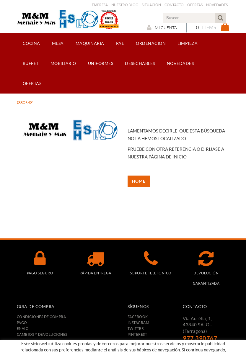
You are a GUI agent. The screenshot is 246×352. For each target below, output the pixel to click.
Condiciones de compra (41, 317)
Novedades (217, 5)
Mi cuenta (162, 27)
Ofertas (195, 5)
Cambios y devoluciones (42, 334)
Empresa (100, 5)
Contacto (174, 5)
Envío (23, 328)
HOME (139, 181)
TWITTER (136, 328)
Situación (151, 5)
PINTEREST (137, 334)
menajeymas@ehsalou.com (210, 345)
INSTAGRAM (138, 323)
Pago (22, 323)
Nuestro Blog (124, 5)
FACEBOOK (138, 317)
